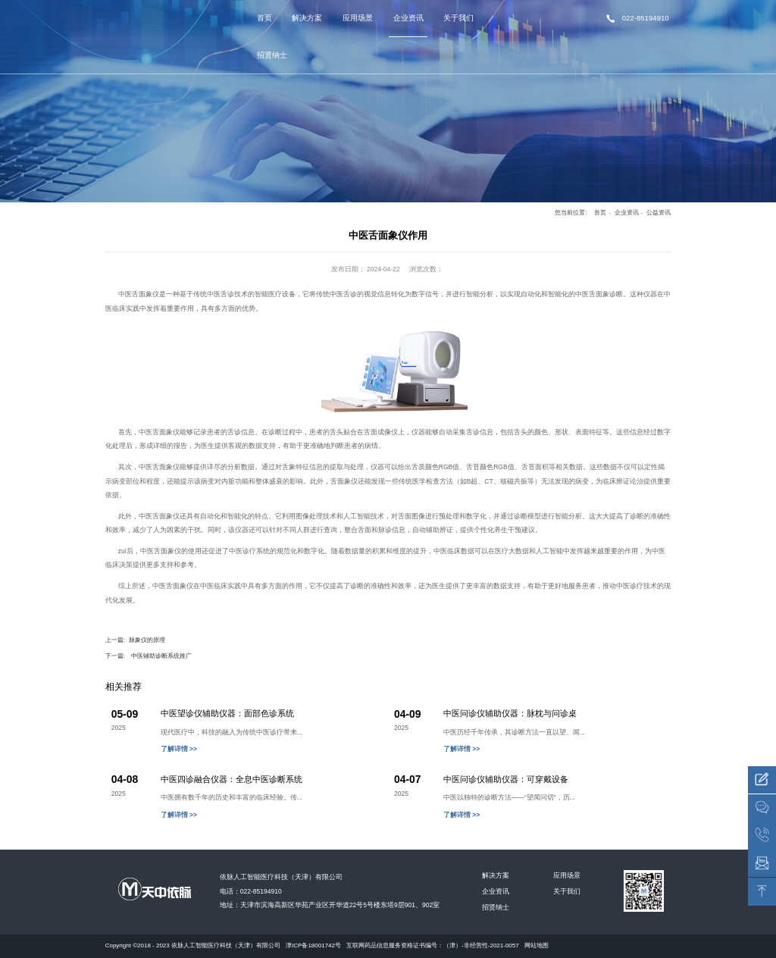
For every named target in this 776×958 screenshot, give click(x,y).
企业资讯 (408, 18)
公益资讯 (658, 212)
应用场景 (358, 18)
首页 (264, 18)
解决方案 (307, 18)
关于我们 (458, 18)
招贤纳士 (272, 55)
